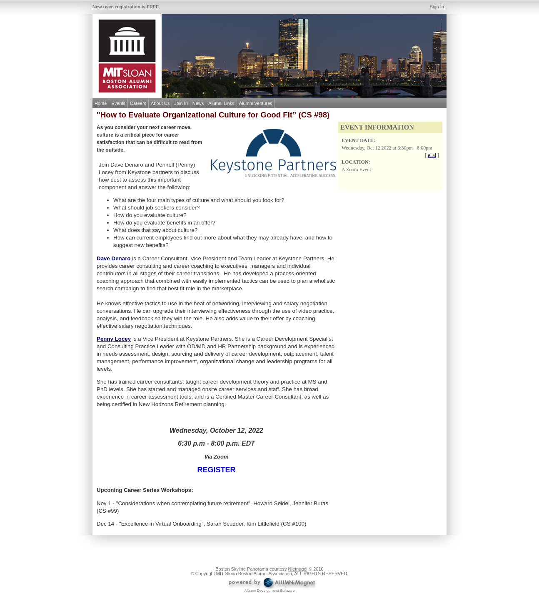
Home (101, 103)
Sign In (437, 6)
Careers (138, 103)
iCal (432, 155)
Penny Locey (114, 339)
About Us (160, 103)
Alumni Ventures (255, 103)
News (198, 103)
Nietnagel (297, 568)
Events (118, 103)
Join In (180, 103)
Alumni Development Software (269, 591)
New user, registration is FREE (125, 6)
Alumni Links (221, 103)
